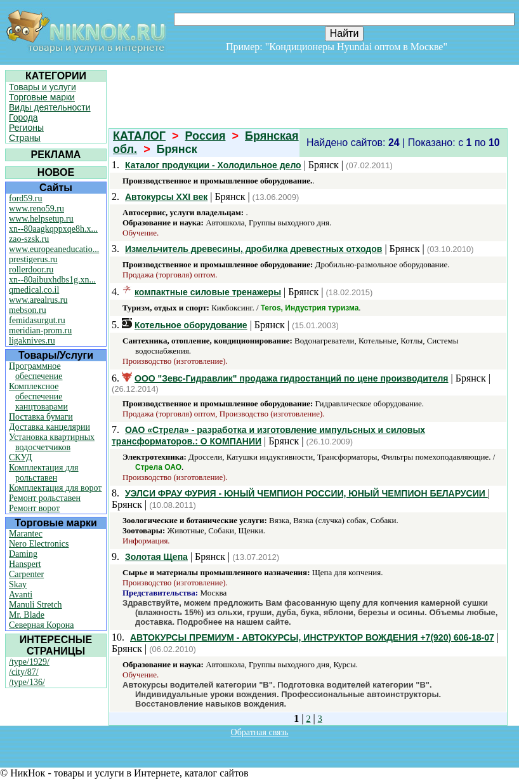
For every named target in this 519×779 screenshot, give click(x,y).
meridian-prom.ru (40, 330)
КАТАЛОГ (139, 136)
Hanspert (25, 564)
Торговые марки (42, 97)
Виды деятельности (50, 107)
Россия (205, 136)
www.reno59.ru (36, 208)
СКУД (20, 457)
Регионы (26, 128)
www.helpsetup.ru (41, 218)
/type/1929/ (29, 662)
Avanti (20, 594)
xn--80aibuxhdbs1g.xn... (52, 279)
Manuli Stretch (35, 604)
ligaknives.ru (32, 340)
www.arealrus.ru (38, 300)
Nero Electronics (39, 544)
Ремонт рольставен (45, 498)
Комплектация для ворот (55, 488)
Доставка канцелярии (49, 427)
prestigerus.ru (33, 259)
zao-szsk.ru (29, 239)
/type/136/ (27, 682)
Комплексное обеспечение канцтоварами (38, 396)
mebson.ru (27, 310)
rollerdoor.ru (31, 269)
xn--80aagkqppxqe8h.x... (53, 229)
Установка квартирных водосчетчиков (52, 442)
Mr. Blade (26, 615)
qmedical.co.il (34, 290)
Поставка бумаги (41, 417)
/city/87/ (24, 672)
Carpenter (26, 574)
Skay (18, 584)
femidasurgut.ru (37, 320)
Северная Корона (41, 625)
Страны (25, 138)
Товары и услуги (42, 87)
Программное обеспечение (36, 371)
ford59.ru (26, 198)
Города (23, 117)
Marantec (26, 533)
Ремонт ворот (34, 508)
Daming (23, 554)
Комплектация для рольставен (44, 473)
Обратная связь (260, 732)
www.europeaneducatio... (54, 249)
